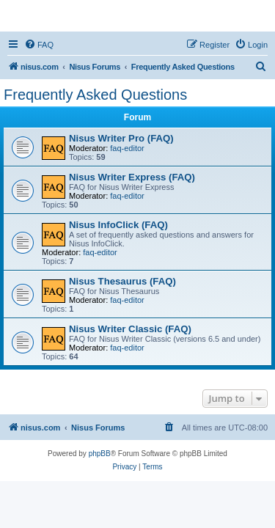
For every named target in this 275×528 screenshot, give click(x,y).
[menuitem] (39, 45)
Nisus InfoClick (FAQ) (118, 224)
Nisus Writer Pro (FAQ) (121, 138)
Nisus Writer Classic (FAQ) (130, 328)
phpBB (100, 454)
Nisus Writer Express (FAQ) (132, 177)
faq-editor (127, 148)
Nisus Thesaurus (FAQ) (122, 281)
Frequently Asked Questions (95, 95)
